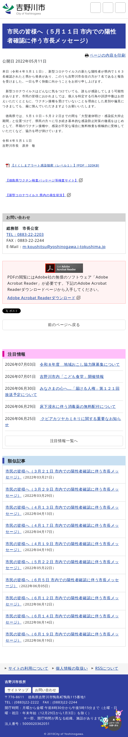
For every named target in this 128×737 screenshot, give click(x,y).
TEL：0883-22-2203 (25, 234)
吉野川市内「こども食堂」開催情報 (72, 376)
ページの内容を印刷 (105, 55)
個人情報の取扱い (72, 668)
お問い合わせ (45, 690)
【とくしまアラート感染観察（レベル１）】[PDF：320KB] (55, 165)
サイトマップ (18, 690)
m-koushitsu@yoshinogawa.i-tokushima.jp (64, 246)
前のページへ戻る (64, 324)
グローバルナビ (120, 7)
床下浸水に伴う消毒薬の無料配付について (78, 406)
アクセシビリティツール (108, 7)
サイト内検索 (95, 7)
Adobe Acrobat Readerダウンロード (43, 297)
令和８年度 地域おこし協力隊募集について (80, 364)
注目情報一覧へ (64, 440)
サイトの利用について (28, 668)
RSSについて (106, 668)
